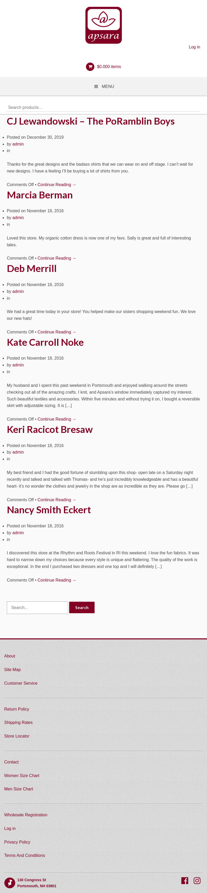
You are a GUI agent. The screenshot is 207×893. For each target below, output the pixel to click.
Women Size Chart (21, 775)
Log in (194, 47)
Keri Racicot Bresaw (50, 429)
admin (18, 144)
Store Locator (16, 736)
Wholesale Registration (25, 815)
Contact (11, 762)
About (9, 656)
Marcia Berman (40, 194)
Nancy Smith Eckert (49, 509)
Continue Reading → (57, 184)
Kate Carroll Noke (45, 342)
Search (196, 107)
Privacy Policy (17, 842)
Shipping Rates (18, 722)
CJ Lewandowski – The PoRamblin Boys (91, 121)
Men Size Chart (18, 789)
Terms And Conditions (24, 855)
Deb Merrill (32, 268)
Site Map (12, 669)
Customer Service (20, 683)
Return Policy (16, 709)
